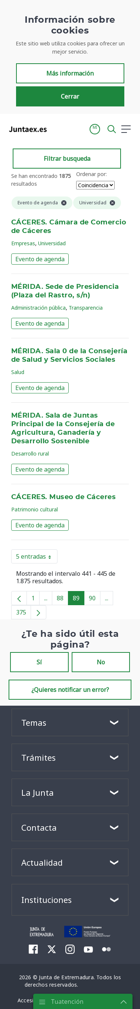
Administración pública (38, 307)
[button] (94, 144)
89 (78, 599)
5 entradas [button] (36, 557)
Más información (70, 89)
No (101, 662)
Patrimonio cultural (34, 509)
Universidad (52, 243)
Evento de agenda (40, 259)
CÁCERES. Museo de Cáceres (63, 497)
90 (94, 599)
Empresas (23, 243)
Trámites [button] (38, 757)
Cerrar (70, 112)
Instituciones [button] (46, 899)
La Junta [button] (37, 792)
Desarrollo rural (30, 453)
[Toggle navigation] (57, 144)
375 (23, 613)
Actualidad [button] (42, 862)
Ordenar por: (91, 174)
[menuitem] (33, 949)
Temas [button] (33, 722)
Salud (17, 372)
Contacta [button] (39, 827)
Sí (39, 662)
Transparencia (86, 307)
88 (62, 599)
